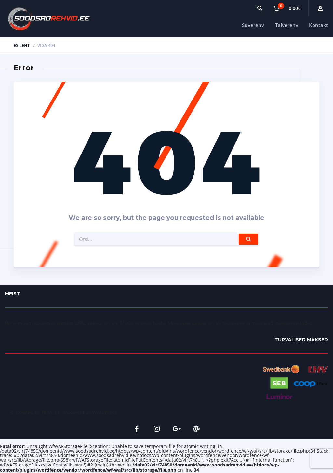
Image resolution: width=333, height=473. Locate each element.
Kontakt (318, 25)
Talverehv (286, 25)
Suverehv (253, 25)
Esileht (22, 45)
